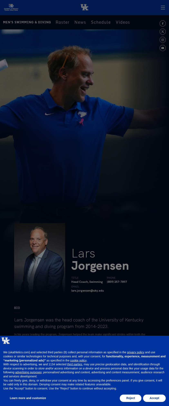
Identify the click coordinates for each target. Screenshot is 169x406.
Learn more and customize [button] (28, 398)
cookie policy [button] (78, 360)
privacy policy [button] (135, 352)
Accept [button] (154, 398)
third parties (74, 364)
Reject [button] (130, 398)
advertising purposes (28, 372)
